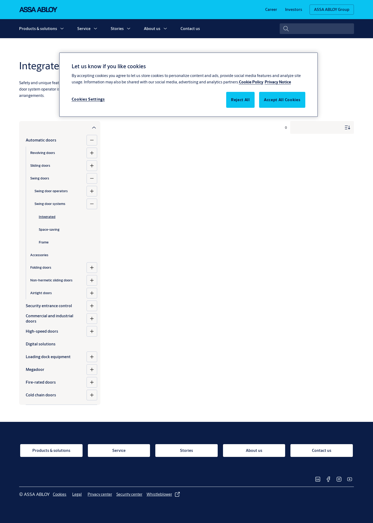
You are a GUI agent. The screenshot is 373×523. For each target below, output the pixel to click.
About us (152, 28)
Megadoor (35, 369)
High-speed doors (42, 331)
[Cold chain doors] (92, 395)
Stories (117, 28)
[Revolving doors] (92, 153)
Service (84, 28)
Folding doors (40, 267)
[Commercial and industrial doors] (92, 318)
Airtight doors (41, 293)
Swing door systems (50, 204)
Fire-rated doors (41, 382)
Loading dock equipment (48, 356)
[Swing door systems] (92, 204)
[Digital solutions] (61, 344)
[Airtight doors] (92, 293)
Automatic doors (41, 140)
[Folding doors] (92, 267)
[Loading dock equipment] (92, 356)
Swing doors (39, 178)
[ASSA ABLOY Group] (332, 10)
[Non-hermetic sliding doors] (92, 280)
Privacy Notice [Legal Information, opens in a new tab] (278, 81)
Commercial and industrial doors (49, 318)
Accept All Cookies (282, 99)
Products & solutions (38, 28)
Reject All (240, 99)
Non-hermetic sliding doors (51, 280)
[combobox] (317, 28)
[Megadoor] (92, 369)
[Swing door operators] (92, 191)
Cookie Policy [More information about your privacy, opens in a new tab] (251, 81)
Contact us (190, 28)
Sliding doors (40, 165)
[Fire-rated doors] (92, 382)
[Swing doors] (92, 178)
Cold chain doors (41, 394)
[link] (271, 9)
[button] (62, 28)
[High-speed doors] (92, 331)
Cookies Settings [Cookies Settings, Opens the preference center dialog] (88, 99)
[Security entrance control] (92, 306)
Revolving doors (42, 153)
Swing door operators (51, 191)
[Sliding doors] (92, 165)
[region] (188, 84)
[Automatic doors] (92, 140)
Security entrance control (49, 305)
